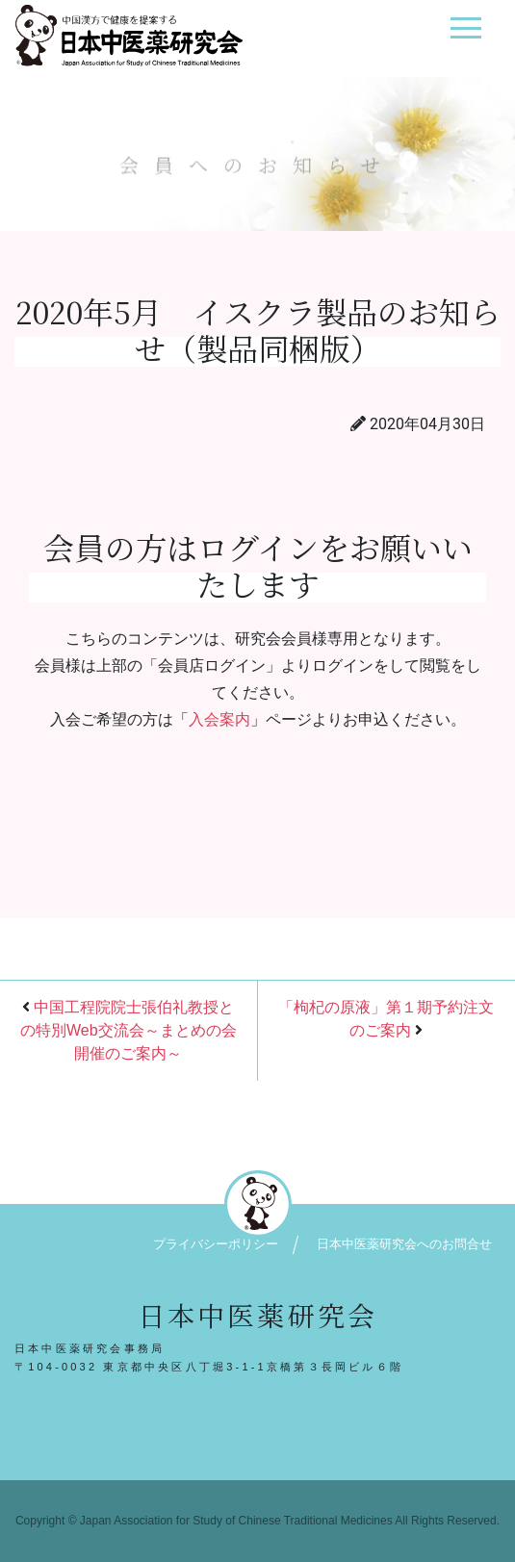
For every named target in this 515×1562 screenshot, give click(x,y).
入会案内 (219, 719)
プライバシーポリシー (215, 1244)
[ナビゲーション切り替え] (465, 35)
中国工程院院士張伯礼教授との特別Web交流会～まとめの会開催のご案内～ (128, 1030)
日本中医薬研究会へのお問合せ (404, 1244)
